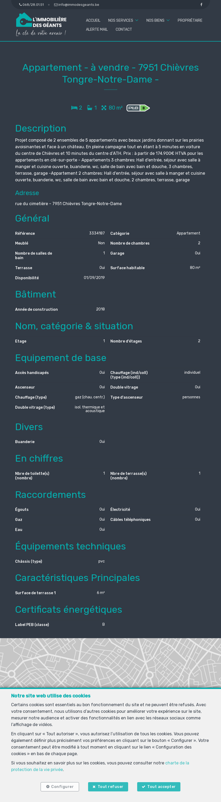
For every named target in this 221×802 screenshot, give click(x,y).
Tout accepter (161, 787)
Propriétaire (190, 20)
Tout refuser (111, 787)
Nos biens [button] (155, 20)
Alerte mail (97, 29)
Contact (124, 29)
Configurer (62, 787)
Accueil (93, 20)
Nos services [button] (120, 20)
